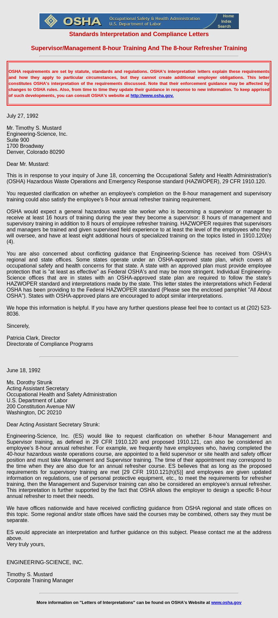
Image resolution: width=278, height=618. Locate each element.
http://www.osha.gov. (152, 95)
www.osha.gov (226, 602)
